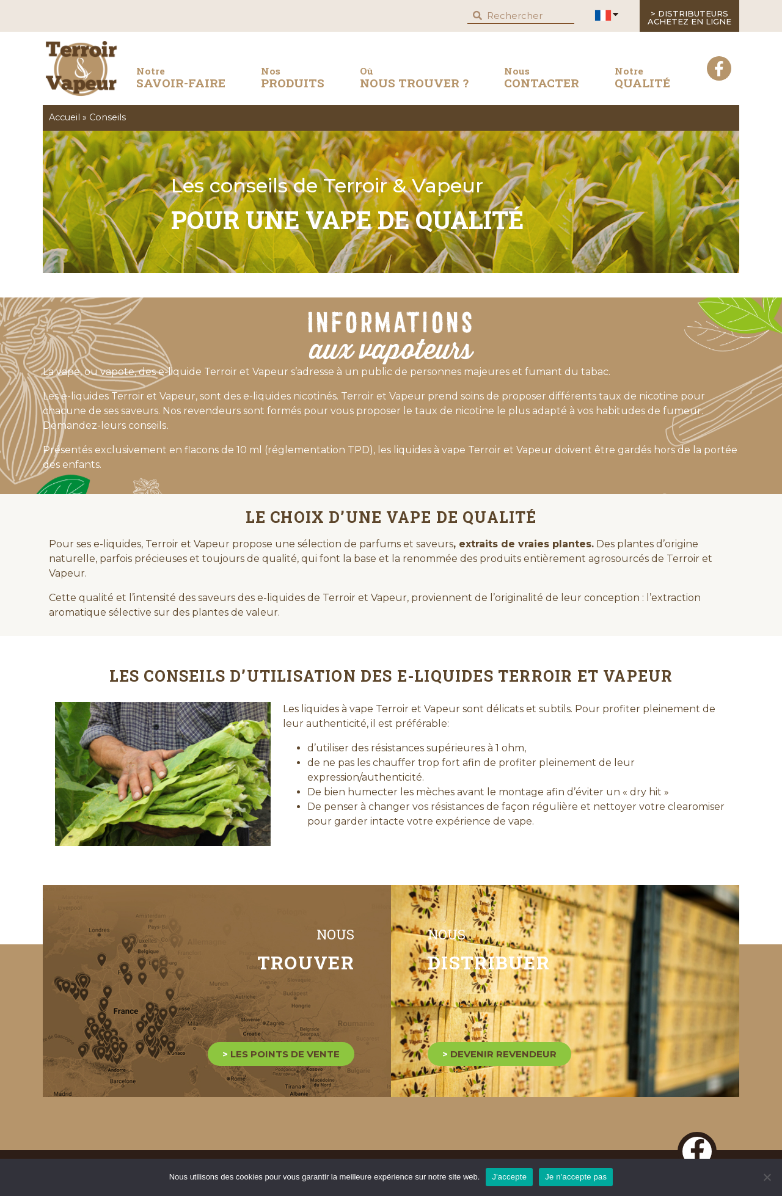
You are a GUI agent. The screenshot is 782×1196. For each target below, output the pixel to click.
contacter (541, 77)
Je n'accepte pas (576, 1176)
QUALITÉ (642, 77)
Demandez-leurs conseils (105, 425)
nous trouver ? (414, 77)
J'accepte (509, 1176)
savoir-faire (180, 80)
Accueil (64, 117)
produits (292, 77)
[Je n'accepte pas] (767, 1177)
